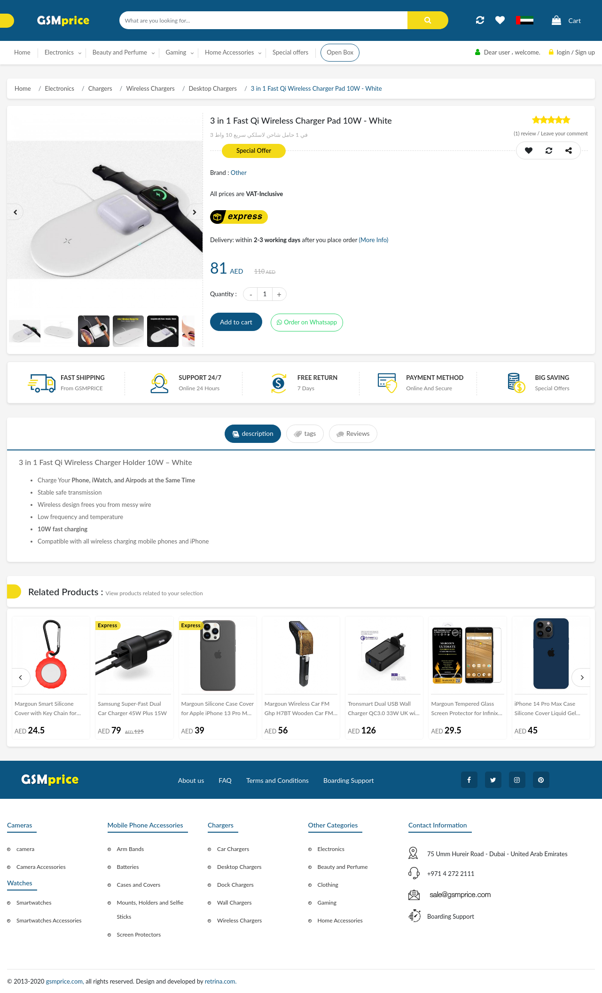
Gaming (327, 902)
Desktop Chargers (213, 88)
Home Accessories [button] (229, 52)
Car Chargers (233, 848)
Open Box (340, 52)
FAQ (225, 780)
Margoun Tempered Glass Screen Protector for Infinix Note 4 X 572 (464, 710)
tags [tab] (305, 434)
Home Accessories (340, 920)
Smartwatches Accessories (49, 920)
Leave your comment (564, 133)
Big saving (552, 377)
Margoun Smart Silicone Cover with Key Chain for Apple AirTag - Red (46, 710)
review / (527, 133)
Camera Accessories (41, 866)
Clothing (328, 884)
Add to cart (236, 322)
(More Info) (373, 240)
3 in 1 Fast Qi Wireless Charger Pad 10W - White (316, 88)
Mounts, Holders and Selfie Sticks (150, 909)
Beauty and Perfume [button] (120, 52)
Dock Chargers (235, 884)
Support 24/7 (200, 377)
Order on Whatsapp (307, 322)
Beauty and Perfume (343, 866)
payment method (434, 377)
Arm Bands (130, 848)
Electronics (59, 88)
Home (22, 52)
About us (191, 780)
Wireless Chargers (150, 88)
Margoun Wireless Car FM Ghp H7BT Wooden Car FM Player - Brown (299, 710)
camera (25, 848)
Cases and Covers (139, 884)
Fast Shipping (83, 377)
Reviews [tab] (354, 434)
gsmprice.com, (66, 981)
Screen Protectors (139, 934)
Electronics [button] (59, 52)
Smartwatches (33, 902)
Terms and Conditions (277, 780)
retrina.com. (221, 981)
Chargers (100, 88)
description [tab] (252, 434)
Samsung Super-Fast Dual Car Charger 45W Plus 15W (132, 708)
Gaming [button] (176, 52)
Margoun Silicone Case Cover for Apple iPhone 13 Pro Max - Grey (217, 710)
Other (239, 172)
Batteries (128, 866)
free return (317, 377)
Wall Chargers (234, 902)
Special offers (290, 52)
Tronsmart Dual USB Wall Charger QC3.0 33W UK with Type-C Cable (384, 710)
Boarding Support (348, 780)
